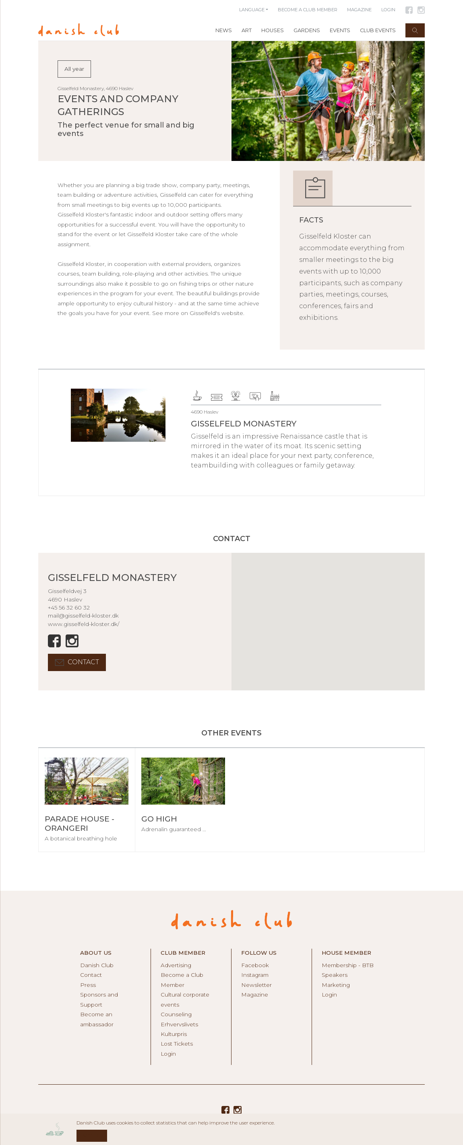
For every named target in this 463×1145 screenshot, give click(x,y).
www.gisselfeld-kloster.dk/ (83, 624)
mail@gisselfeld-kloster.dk (83, 615)
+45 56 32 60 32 (69, 607)
